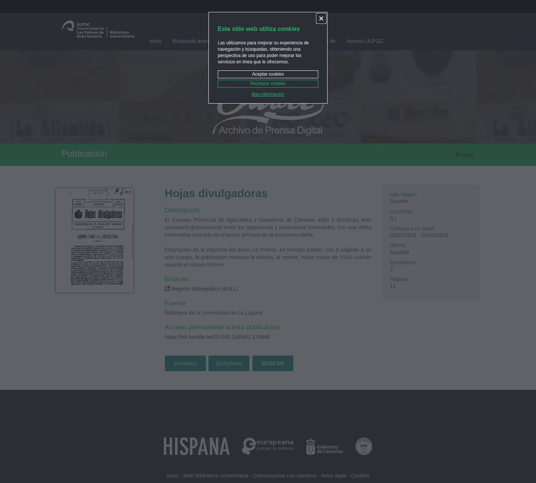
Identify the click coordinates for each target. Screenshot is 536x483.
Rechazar (267, 83)
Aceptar (268, 74)
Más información (268, 94)
